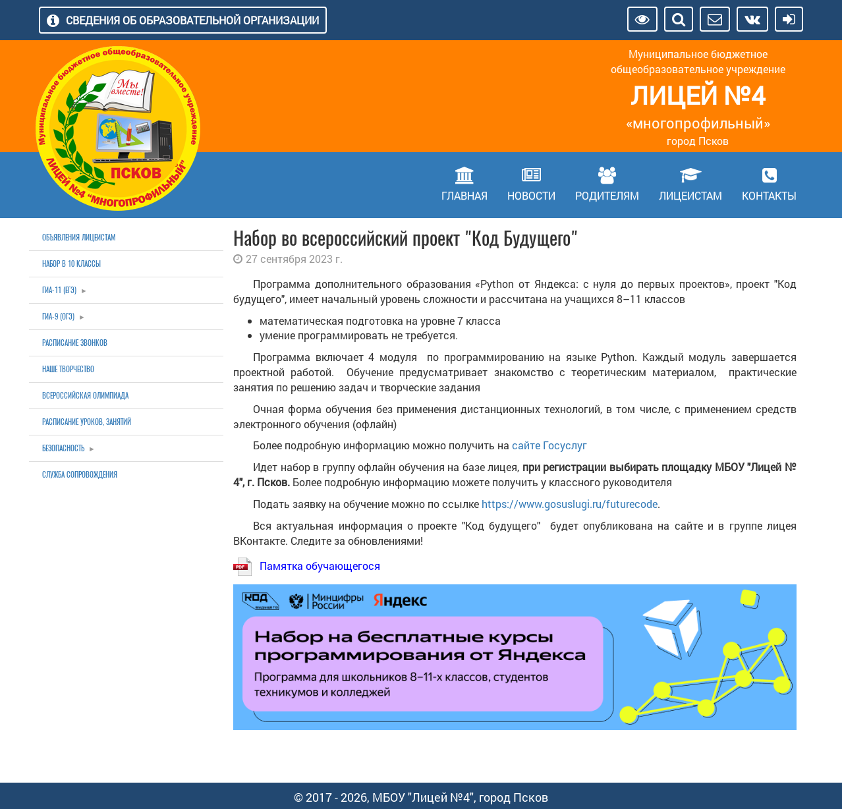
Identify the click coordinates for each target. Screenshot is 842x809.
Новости (531, 195)
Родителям (607, 195)
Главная (464, 195)
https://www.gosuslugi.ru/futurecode (570, 504)
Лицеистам (690, 195)
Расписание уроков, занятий (86, 422)
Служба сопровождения (79, 475)
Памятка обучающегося (320, 565)
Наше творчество (68, 369)
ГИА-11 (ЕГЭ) (59, 290)
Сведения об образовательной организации (192, 20)
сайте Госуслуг (549, 445)
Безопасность (63, 448)
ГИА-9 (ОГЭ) (58, 316)
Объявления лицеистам (78, 237)
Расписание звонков (74, 343)
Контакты (769, 195)
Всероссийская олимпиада (85, 396)
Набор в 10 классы (71, 264)
